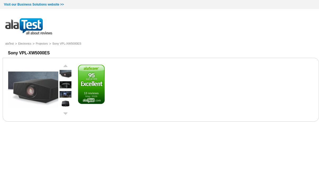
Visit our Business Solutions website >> (34, 4)
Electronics (24, 43)
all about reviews (28, 26)
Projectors (42, 43)
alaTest (9, 43)
